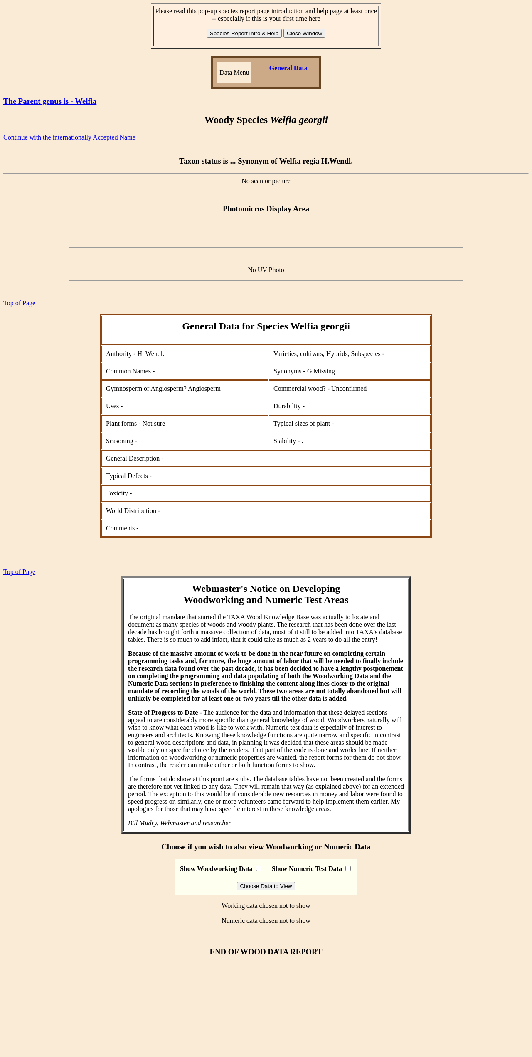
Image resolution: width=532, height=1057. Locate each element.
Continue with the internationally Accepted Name (69, 137)
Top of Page (19, 303)
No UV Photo (266, 269)
